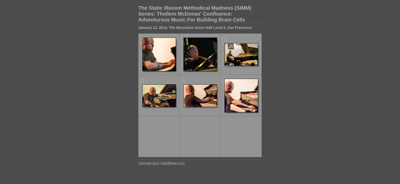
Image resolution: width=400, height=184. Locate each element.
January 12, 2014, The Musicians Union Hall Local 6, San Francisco (195, 28)
